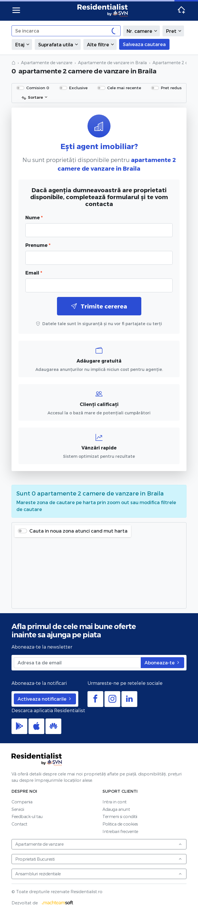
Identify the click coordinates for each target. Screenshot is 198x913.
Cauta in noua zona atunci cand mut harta (78, 530)
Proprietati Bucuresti (98, 859)
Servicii (18, 809)
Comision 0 (37, 87)
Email (33, 272)
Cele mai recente (124, 87)
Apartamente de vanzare (46, 62)
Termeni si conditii (119, 816)
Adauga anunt (116, 809)
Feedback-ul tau (27, 816)
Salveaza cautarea (144, 44)
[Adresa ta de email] (77, 662)
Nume (34, 217)
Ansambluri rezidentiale (98, 873)
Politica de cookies (120, 823)
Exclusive (78, 87)
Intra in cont (114, 801)
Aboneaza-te (162, 662)
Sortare (32, 97)
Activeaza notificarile (45, 699)
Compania (22, 801)
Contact (19, 823)
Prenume (37, 245)
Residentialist (37, 759)
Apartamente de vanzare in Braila (112, 62)
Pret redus (171, 87)
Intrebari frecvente (120, 831)
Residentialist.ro (102, 10)
